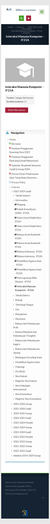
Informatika (27, 29)
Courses (20, 27)
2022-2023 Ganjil (35, 27)
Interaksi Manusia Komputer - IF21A (26, 31)
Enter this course (16, 110)
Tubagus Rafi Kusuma (24, 98)
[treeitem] (25, 139)
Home (10, 27)
